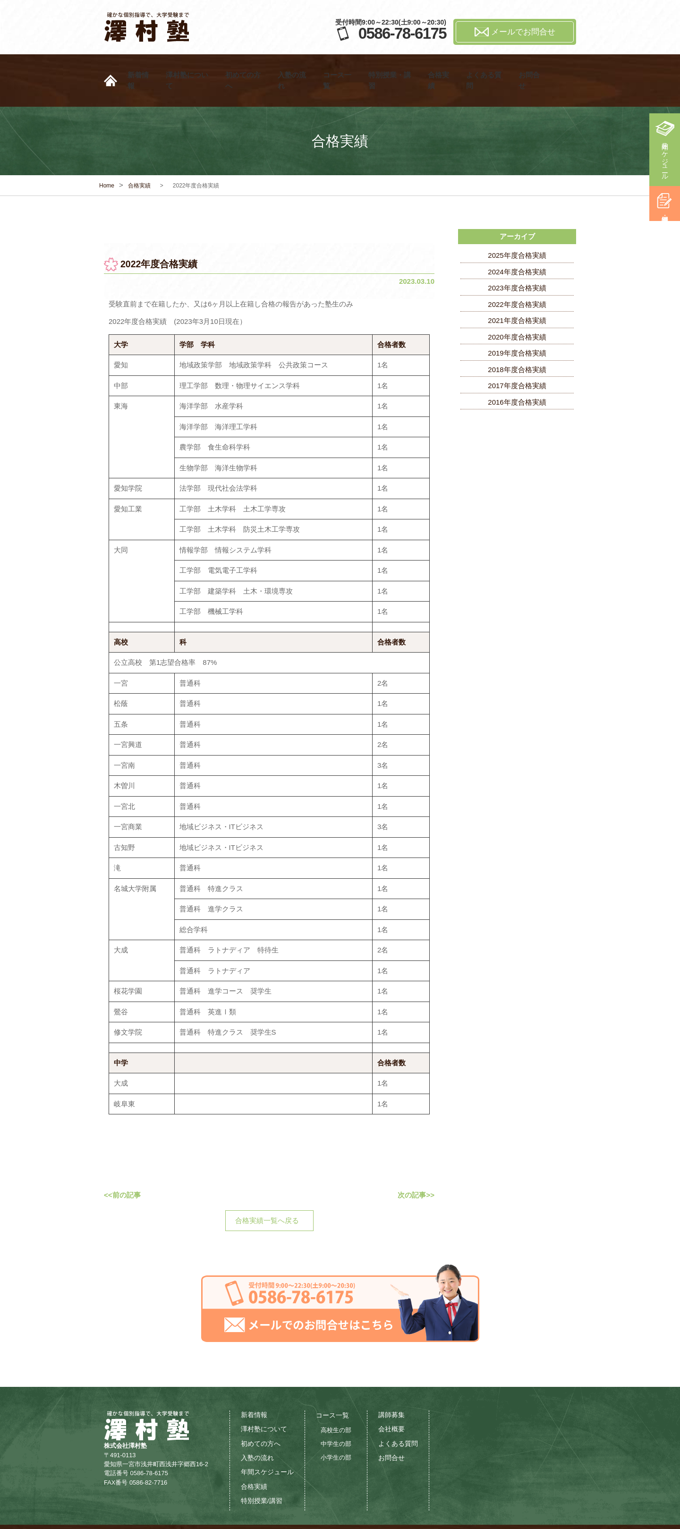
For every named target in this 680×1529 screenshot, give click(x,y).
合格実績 (441, 69)
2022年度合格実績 (517, 281)
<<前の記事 (122, 1171)
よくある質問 (487, 69)
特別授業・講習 (392, 69)
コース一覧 (340, 69)
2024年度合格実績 (517, 248)
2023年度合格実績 (517, 264)
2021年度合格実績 (517, 297)
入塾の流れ (295, 69)
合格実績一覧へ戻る (267, 1197)
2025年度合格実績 (517, 232)
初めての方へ (246, 69)
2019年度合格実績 (517, 329)
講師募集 (391, 1391)
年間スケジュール (665, 158)
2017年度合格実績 (517, 362)
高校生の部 (336, 1406)
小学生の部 (336, 1433)
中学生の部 (336, 1420)
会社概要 (391, 1405)
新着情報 (141, 69)
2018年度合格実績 (517, 346)
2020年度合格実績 (517, 313)
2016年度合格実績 (517, 378)
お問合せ (532, 69)
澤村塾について (190, 69)
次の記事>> (416, 1171)
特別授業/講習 (261, 1477)
